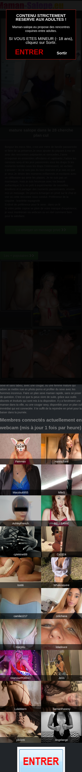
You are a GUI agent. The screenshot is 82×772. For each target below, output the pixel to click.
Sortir (62, 53)
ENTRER (29, 52)
